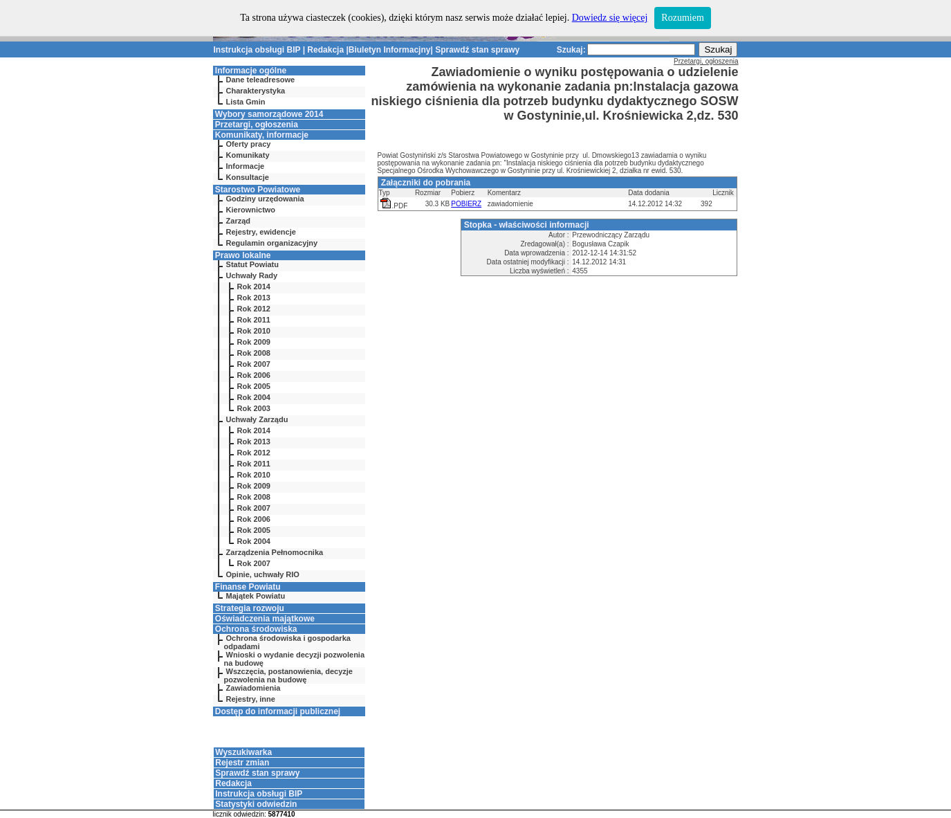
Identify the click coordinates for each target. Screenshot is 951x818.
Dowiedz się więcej (610, 17)
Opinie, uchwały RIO (262, 574)
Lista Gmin (246, 102)
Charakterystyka (256, 91)
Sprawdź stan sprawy (477, 50)
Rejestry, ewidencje (261, 232)
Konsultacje (247, 177)
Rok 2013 (253, 297)
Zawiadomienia (253, 688)
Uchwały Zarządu (257, 419)
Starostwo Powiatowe (257, 189)
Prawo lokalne (243, 255)
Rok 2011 (253, 320)
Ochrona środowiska (256, 629)
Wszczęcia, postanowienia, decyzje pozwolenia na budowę (288, 675)
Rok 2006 (253, 375)
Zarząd (238, 221)
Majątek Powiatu (256, 596)
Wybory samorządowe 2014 (269, 114)
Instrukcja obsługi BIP (257, 50)
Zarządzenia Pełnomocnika (275, 552)
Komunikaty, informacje (261, 135)
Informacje (245, 166)
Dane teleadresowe (260, 79)
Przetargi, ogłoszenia (256, 124)
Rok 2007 (253, 364)
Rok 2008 (253, 353)
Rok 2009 (253, 342)
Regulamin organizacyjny (272, 243)
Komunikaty (248, 155)
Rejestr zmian (242, 762)
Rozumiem (682, 17)
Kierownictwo (251, 210)
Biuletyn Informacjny (390, 50)
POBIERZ (466, 204)
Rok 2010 (253, 331)
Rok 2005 (253, 386)
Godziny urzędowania (265, 198)
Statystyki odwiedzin (256, 804)
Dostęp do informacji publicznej (277, 711)
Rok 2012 (253, 309)
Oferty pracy (248, 144)
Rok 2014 (253, 286)
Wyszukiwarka (243, 752)
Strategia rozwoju (249, 608)
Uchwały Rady (252, 275)
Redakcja (325, 50)
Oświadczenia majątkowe (265, 619)
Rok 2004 (253, 397)
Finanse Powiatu (248, 587)
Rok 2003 (253, 408)
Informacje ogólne (250, 70)
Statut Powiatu (252, 264)
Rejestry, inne (250, 699)
